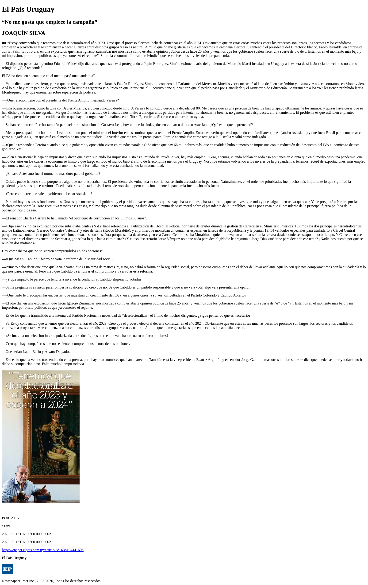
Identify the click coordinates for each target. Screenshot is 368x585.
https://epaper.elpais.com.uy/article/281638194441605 (43, 550)
